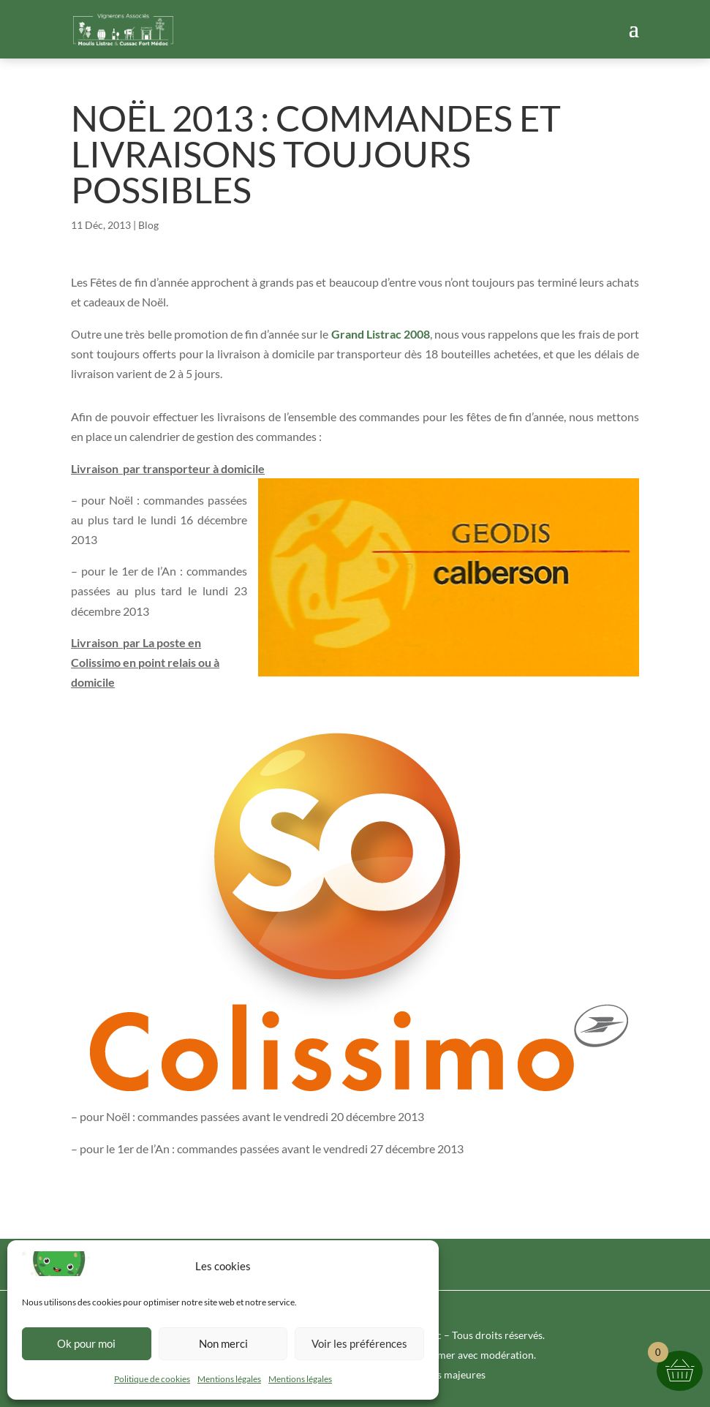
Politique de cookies (152, 1378)
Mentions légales (229, 1378)
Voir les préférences (359, 1343)
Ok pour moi (86, 1343)
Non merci (223, 1343)
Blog (148, 225)
